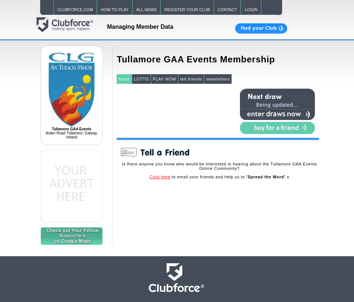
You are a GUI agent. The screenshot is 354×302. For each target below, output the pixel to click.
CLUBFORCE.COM (75, 9)
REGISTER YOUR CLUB (187, 9)
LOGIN (251, 9)
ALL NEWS (146, 9)
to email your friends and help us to (219, 177)
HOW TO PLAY (114, 9)
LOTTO (141, 79)
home (124, 79)
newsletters (218, 79)
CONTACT (227, 9)
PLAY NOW (164, 79)
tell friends (191, 79)
